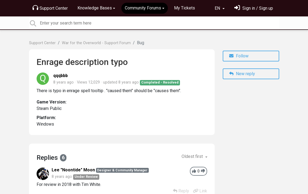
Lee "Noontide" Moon (73, 169)
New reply (242, 73)
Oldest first (193, 156)
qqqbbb (60, 75)
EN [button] (218, 8)
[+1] (194, 171)
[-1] (203, 171)
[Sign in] (253, 8)
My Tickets (184, 8)
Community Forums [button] (143, 8)
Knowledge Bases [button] (94, 8)
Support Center (50, 8)
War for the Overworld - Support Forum (96, 43)
